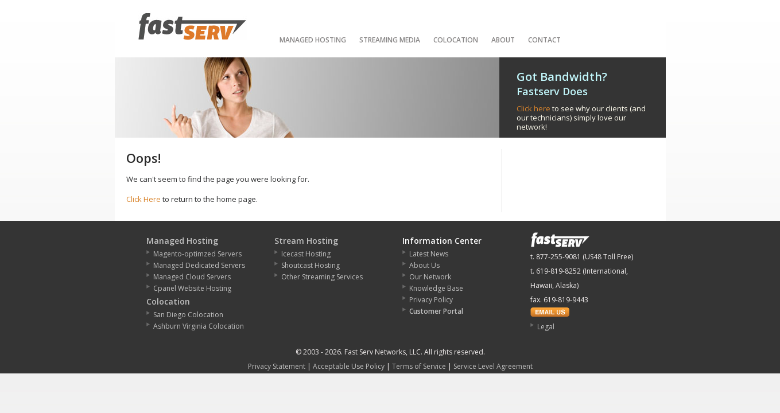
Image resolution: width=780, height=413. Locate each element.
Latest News (428, 254)
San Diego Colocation (188, 315)
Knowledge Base (436, 288)
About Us (424, 265)
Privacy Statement (276, 366)
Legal (545, 327)
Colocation (455, 40)
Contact (544, 40)
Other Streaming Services (322, 277)
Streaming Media (389, 40)
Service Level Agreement (493, 366)
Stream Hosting (306, 240)
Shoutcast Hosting (310, 265)
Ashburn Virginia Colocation (198, 326)
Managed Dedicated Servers (199, 265)
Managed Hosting (313, 40)
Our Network (430, 277)
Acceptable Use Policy (349, 366)
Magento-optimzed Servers (197, 254)
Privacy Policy (431, 300)
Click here (533, 108)
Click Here (143, 199)
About (503, 40)
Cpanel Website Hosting (192, 288)
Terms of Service (419, 366)
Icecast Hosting (306, 254)
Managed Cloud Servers (192, 277)
